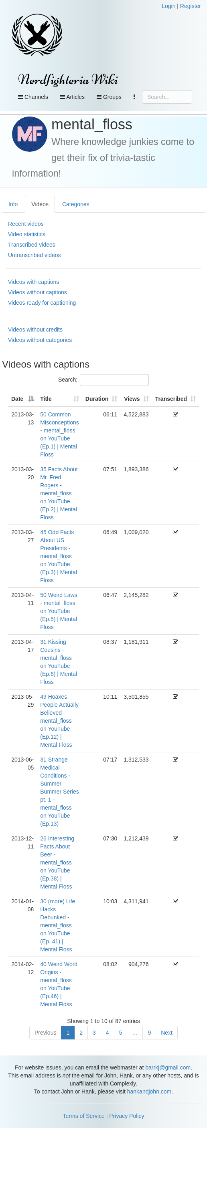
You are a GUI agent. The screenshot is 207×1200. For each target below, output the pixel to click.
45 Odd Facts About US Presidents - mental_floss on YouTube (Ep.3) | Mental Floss (58, 556)
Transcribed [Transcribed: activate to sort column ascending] (171, 399)
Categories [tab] (75, 204)
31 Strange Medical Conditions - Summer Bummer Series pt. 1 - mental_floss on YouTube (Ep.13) (59, 791)
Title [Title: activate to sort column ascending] (46, 399)
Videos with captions (33, 282)
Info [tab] (13, 204)
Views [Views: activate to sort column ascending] (132, 399)
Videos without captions (37, 292)
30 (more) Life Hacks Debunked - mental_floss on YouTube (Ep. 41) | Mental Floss (57, 925)
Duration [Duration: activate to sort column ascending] (97, 399)
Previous (45, 1032)
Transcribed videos (31, 244)
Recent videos (26, 224)
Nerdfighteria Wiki (68, 79)
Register (190, 6)
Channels (33, 97)
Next (166, 1032)
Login (168, 6)
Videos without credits (35, 329)
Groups (109, 97)
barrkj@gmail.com (168, 1067)
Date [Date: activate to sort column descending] (17, 399)
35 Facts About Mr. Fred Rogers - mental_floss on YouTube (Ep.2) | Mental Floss (58, 493)
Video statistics (26, 234)
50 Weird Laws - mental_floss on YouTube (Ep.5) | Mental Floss (58, 611)
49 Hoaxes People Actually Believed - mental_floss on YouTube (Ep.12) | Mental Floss (59, 720)
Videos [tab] (40, 204)
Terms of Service (84, 1116)
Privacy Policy (126, 1116)
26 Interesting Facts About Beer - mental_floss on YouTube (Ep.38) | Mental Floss (57, 862)
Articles (72, 97)
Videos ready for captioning (42, 302)
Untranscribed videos (34, 255)
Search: (103, 380)
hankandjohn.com (149, 1091)
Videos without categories (40, 340)
